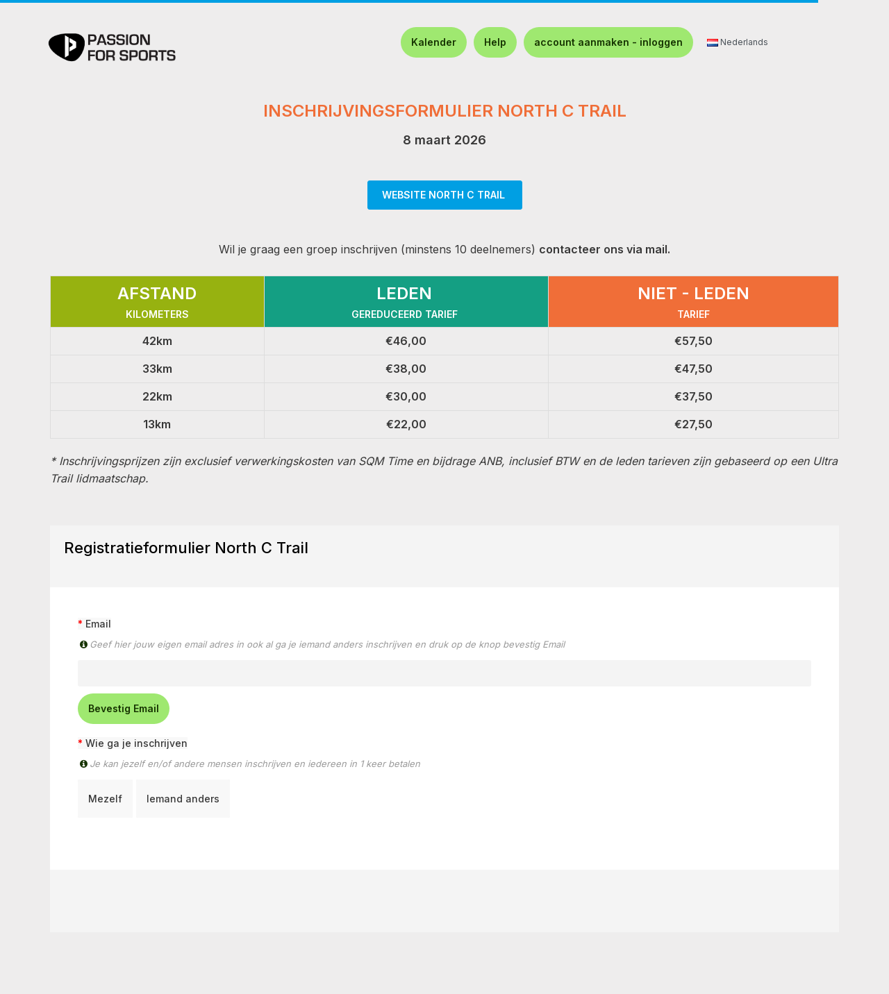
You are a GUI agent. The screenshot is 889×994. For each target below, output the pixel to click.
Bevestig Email (123, 708)
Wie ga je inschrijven (136, 743)
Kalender (433, 42)
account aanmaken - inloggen (608, 42)
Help (495, 42)
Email (98, 624)
